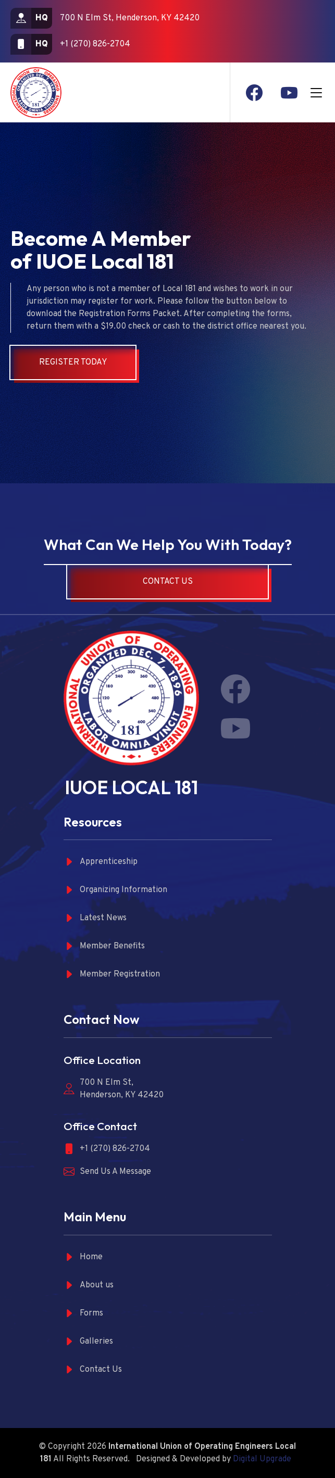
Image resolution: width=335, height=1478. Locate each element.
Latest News (95, 918)
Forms (83, 1313)
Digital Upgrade (262, 1459)
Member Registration (112, 974)
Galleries (88, 1341)
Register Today (73, 362)
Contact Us (168, 582)
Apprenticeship (101, 862)
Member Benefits (104, 946)
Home (83, 1257)
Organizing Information (115, 890)
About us (89, 1285)
